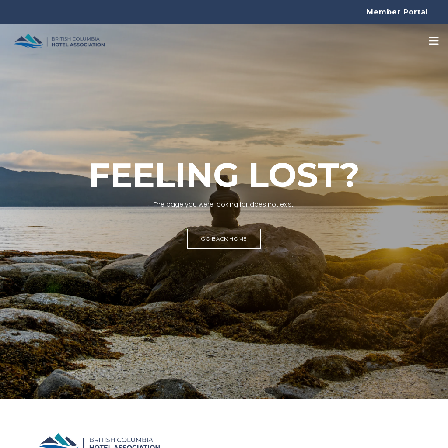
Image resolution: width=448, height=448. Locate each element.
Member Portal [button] (397, 12)
